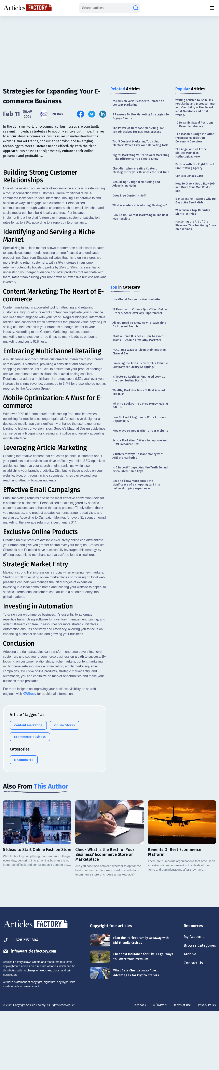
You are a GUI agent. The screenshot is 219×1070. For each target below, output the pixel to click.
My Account (192, 994)
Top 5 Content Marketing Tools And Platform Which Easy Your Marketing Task (140, 143)
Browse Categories (199, 1003)
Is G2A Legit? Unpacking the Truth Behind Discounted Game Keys (140, 469)
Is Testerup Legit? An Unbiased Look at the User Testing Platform (138, 378)
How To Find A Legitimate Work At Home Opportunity (139, 419)
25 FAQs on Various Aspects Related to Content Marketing (138, 102)
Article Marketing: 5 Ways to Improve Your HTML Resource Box (140, 442)
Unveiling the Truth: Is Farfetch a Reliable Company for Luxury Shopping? (140, 365)
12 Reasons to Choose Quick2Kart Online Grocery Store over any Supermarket (139, 311)
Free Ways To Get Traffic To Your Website (140, 430)
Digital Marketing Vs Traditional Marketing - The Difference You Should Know (140, 157)
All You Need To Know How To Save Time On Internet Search (139, 324)
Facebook (140, 1063)
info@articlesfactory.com (31, 1009)
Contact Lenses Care (189, 176)
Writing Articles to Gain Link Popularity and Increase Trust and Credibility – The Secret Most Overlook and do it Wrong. (195, 107)
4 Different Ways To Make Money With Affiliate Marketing (137, 456)
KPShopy (29, 751)
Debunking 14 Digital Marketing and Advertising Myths (136, 183)
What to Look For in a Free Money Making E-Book (140, 405)
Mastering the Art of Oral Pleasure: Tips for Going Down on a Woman (195, 225)
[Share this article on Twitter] (91, 114)
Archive (188, 1012)
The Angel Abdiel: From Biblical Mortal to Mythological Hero (190, 153)
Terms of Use (182, 1063)
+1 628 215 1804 (21, 997)
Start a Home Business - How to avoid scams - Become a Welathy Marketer (137, 338)
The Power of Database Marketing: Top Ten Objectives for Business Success (138, 130)
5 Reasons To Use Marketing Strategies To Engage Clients (140, 116)
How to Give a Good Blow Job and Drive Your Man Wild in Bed (195, 187)
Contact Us (192, 1021)
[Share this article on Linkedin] (102, 114)
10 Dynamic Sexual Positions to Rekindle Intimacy (194, 124)
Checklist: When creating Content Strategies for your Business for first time (140, 170)
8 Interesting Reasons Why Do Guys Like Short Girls (195, 200)
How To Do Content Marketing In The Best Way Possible (140, 217)
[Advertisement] (109, 47)
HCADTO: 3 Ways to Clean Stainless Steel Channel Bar (139, 351)
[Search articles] (136, 8)
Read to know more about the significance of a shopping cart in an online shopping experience (136, 484)
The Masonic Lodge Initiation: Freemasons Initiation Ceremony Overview (195, 137)
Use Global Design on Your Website (136, 299)
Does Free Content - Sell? (129, 195)
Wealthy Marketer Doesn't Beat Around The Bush (138, 392)
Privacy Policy (207, 1063)
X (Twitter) (160, 1063)
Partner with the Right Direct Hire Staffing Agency (194, 166)
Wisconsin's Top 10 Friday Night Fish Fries (192, 212)
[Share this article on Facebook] (80, 114)
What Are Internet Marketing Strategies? (139, 205)
